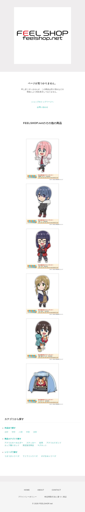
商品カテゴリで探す (13, 439)
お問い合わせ (42, 107)
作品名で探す (10, 428)
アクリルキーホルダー (14, 443)
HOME (27, 490)
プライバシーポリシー (27, 497)
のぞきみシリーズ (48, 456)
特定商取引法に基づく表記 (55, 497)
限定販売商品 (28, 445)
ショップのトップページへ (42, 102)
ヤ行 (28, 432)
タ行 (35, 432)
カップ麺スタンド (12, 445)
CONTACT (56, 490)
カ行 (6, 432)
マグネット (42, 445)
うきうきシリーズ (12, 456)
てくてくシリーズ (30, 456)
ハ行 (21, 432)
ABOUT (41, 490)
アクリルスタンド (53, 443)
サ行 (13, 432)
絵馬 (41, 443)
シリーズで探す (11, 452)
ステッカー (31, 443)
